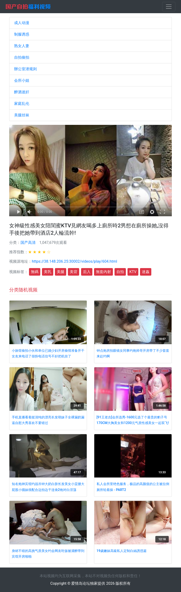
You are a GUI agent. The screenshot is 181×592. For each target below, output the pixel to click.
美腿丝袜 (21, 115)
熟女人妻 (21, 46)
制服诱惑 (21, 34)
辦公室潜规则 (25, 69)
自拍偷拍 (21, 57)
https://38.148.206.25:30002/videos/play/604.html (74, 261)
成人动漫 (21, 22)
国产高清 (28, 242)
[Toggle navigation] (168, 6)
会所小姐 (21, 80)
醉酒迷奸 (21, 92)
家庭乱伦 (21, 103)
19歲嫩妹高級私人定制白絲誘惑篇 (122, 551)
